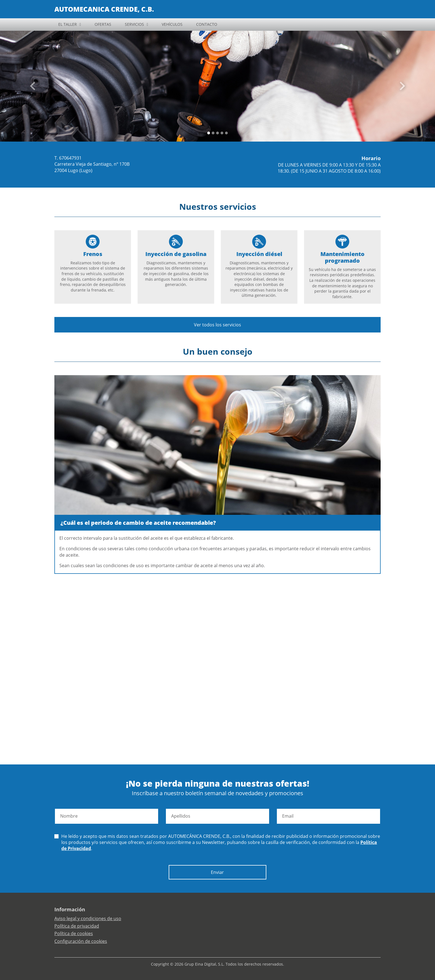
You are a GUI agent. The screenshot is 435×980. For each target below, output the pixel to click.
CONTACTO (206, 24)
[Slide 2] (217, 133)
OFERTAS (103, 24)
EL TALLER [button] (67, 24)
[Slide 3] (222, 133)
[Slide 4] (226, 133)
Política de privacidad (76, 926)
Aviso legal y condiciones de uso (87, 918)
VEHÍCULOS (172, 24)
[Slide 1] (213, 133)
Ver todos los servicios (217, 325)
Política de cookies (73, 933)
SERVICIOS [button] (134, 24)
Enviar (217, 872)
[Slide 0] (208, 133)
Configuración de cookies (80, 941)
